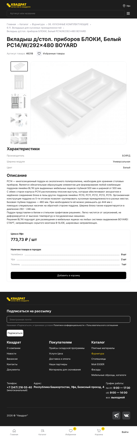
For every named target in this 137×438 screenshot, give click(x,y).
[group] (78, 102)
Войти (125, 432)
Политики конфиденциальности (69, 325)
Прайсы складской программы (66, 348)
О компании (13, 348)
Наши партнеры (58, 364)
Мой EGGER (97, 364)
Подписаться (15, 333)
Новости (11, 353)
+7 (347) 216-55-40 (19, 387)
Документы (13, 369)
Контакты (12, 364)
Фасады (95, 369)
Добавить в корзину (68, 275)
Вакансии (12, 358)
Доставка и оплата (59, 358)
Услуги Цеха (56, 353)
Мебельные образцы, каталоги (108, 375)
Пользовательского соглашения (102, 325)
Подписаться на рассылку (29, 311)
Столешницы (98, 358)
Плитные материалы (103, 348)
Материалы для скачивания (65, 369)
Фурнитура (97, 353)
